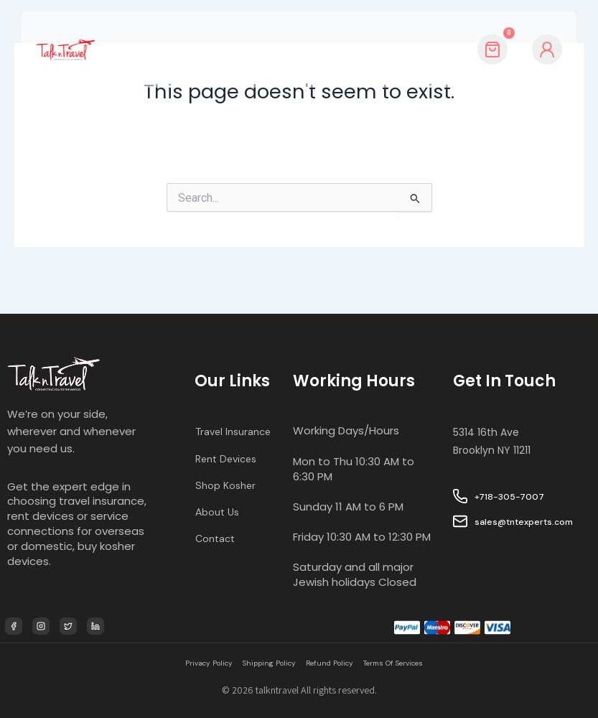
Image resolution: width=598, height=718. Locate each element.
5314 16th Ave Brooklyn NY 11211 (494, 413)
